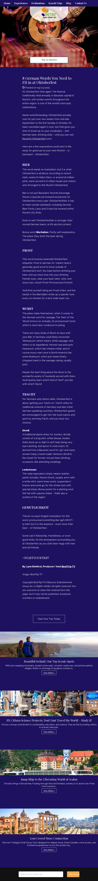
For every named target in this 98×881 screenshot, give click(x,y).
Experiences (21, 3)
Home (7, 3)
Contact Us (81, 3)
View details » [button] (49, 673)
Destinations (38, 3)
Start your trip (74, 874)
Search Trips (55, 3)
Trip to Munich (49, 59)
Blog (68, 3)
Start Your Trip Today (49, 618)
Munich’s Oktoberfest (34, 138)
